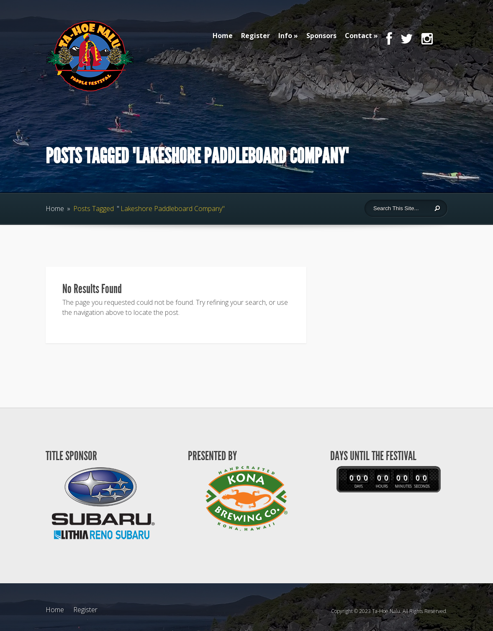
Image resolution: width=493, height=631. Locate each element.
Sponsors (321, 35)
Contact (358, 35)
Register (255, 35)
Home (223, 35)
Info (285, 35)
